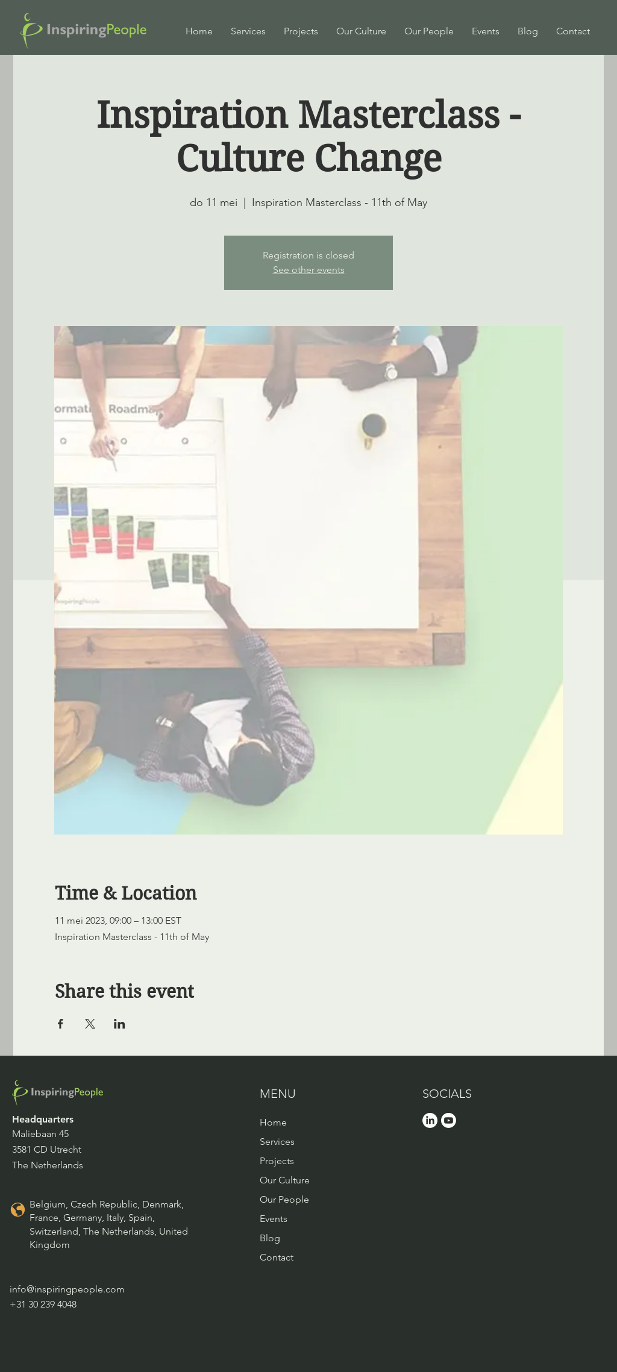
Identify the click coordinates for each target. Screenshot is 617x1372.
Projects (277, 1161)
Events (273, 1218)
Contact (276, 1257)
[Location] (17, 1210)
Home (273, 1122)
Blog (270, 1238)
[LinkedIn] (429, 1120)
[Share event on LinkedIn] (119, 1024)
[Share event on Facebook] (60, 1024)
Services (277, 1141)
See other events (309, 269)
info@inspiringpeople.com (67, 1289)
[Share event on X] (90, 1024)
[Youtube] (448, 1120)
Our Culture (285, 1180)
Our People (284, 1199)
